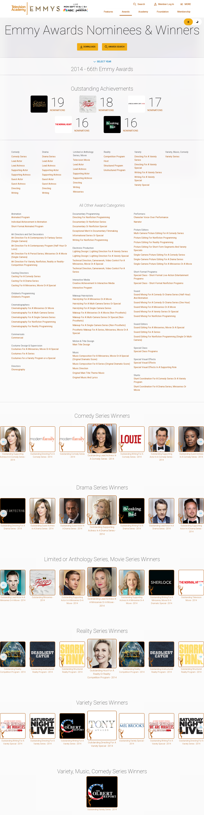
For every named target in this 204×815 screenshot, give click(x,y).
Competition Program (114, 156)
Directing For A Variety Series (145, 158)
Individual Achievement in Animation (29, 222)
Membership (183, 11)
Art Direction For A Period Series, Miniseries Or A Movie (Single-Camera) (39, 255)
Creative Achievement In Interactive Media (93, 283)
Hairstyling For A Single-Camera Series (92, 308)
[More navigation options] (185, 4)
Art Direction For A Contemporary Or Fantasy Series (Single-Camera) (36, 239)
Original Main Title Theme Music (88, 373)
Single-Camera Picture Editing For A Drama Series (158, 259)
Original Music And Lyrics (85, 377)
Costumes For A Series (22, 353)
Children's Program (20, 296)
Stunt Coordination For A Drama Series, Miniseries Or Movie (160, 388)
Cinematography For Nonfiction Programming (33, 321)
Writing (14, 193)
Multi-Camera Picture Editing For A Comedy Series (159, 233)
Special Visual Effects (145, 362)
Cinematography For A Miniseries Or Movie (32, 308)
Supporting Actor (19, 170)
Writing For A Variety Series (148, 172)
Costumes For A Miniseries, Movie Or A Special (35, 349)
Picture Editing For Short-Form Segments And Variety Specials (160, 248)
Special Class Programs (146, 351)
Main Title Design (81, 344)
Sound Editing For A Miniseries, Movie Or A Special (159, 327)
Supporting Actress (20, 174)
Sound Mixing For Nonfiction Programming (155, 316)
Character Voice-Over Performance (151, 217)
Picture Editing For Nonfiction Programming (155, 237)
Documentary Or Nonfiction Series (89, 222)
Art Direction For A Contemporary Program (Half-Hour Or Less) (39, 247)
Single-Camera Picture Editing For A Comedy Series (159, 254)
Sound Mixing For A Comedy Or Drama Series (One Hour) (162, 302)
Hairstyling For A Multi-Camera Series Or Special (97, 303)
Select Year (102, 61)
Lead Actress (18, 165)
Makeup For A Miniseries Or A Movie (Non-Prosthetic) (99, 312)
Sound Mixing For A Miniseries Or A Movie (155, 307)
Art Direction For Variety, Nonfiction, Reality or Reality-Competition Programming (37, 263)
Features (108, 11)
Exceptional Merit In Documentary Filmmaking (95, 231)
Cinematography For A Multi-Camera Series (32, 312)
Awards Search (115, 47)
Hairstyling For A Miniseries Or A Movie (92, 299)
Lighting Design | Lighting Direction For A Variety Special (101, 256)
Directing (15, 188)
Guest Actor (17, 179)
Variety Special (141, 185)
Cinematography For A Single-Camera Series (33, 317)
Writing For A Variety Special (144, 179)
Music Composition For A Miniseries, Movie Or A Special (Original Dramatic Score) (101, 358)
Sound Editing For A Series (147, 332)
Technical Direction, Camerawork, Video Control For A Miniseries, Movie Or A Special (99, 262)
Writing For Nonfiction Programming (90, 240)
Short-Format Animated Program (27, 226)
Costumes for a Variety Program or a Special (33, 358)
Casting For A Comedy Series (26, 276)
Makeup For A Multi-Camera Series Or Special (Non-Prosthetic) (98, 319)
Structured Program (113, 165)
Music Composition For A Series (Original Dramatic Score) (101, 363)
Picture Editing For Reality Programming (153, 242)
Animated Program (20, 217)
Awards (126, 11)
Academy (143, 11)
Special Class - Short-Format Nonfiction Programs (158, 283)
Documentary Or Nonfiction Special (90, 226)
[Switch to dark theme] (197, 21)
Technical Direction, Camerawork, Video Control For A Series (99, 270)
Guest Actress (18, 183)
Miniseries (78, 191)
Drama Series (49, 156)
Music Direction (80, 368)
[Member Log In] (163, 4)
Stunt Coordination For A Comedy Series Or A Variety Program (160, 380)
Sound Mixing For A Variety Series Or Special (156, 311)
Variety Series (172, 156)
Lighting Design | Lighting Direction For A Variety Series (100, 251)
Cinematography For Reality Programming (31, 326)
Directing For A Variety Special (145, 166)
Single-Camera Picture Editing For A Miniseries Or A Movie (163, 264)
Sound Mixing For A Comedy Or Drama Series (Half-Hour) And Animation (162, 296)
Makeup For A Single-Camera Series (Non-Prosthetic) (99, 325)
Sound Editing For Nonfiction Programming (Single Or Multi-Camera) (163, 338)
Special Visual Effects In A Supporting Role (155, 367)
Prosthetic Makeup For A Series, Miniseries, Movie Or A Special (100, 331)
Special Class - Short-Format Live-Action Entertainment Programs (161, 277)
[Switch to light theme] (188, 21)
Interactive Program (82, 287)
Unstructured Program (114, 170)
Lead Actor (16, 161)
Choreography (18, 369)
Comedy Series (19, 156)
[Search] (139, 4)
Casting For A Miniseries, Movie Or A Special (33, 285)
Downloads (87, 47)
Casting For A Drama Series (25, 281)
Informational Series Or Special (88, 235)
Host (106, 161)
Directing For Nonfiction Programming (91, 217)
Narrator (138, 222)
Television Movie (81, 160)
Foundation (163, 11)
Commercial (17, 337)
